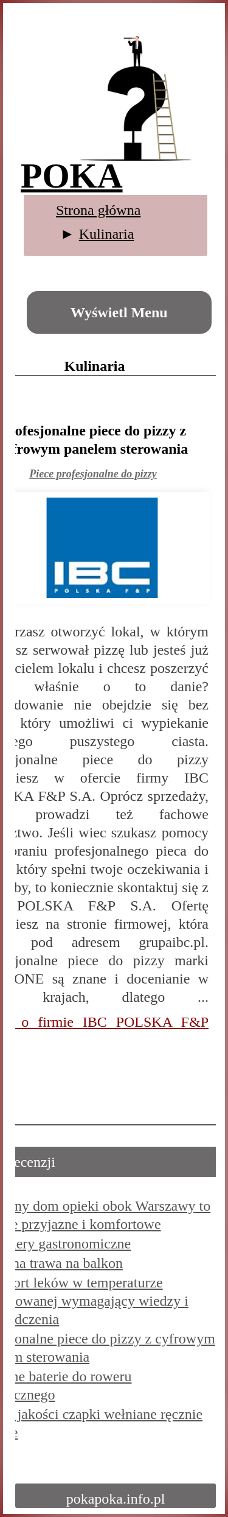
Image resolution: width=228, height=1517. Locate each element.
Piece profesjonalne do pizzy (92, 474)
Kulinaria (106, 234)
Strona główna (98, 210)
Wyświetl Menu (119, 312)
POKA (72, 175)
